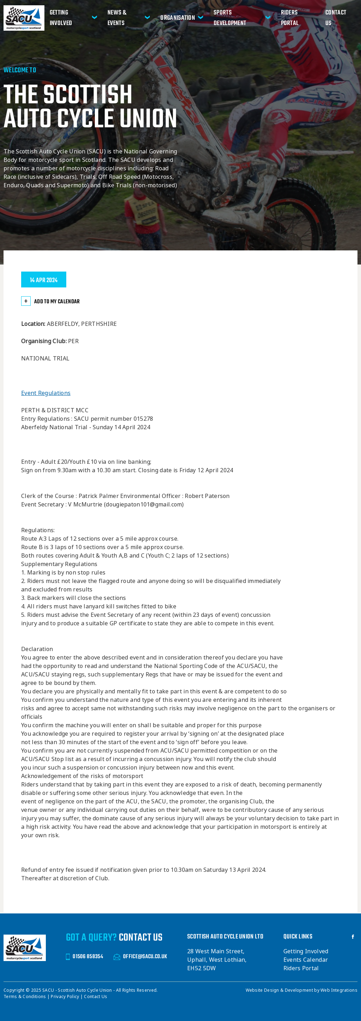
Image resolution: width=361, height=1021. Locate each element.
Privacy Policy (65, 996)
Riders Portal (290, 18)
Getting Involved (61, 18)
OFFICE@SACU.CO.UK (140, 956)
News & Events (117, 18)
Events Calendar (305, 960)
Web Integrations (338, 990)
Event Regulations (46, 393)
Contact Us (335, 18)
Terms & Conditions (25, 996)
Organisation (177, 18)
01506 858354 (84, 956)
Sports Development (230, 18)
